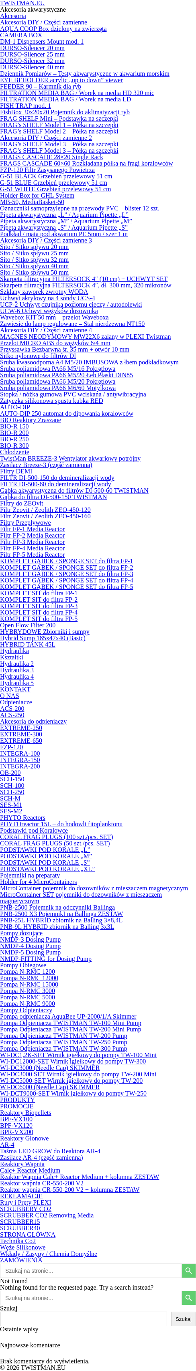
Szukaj (9, 1308)
